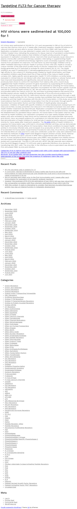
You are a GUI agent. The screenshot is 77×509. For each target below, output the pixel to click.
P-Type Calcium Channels (15, 380)
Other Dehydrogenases (13, 322)
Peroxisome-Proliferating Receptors (18, 428)
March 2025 (9, 219)
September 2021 (11, 271)
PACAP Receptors (11, 405)
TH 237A (47, 122)
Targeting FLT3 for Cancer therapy (31, 6)
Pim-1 (7, 460)
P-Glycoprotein (10, 374)
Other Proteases (11, 343)
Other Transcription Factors (15, 353)
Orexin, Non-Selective (13, 288)
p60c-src (8, 395)
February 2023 (10, 238)
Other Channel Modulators (15, 320)
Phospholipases (11, 445)
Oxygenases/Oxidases (13, 370)
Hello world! (32, 198)
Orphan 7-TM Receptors (14, 299)
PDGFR (7, 418)
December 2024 (11, 225)
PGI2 (6, 431)
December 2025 (11, 209)
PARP (7, 412)
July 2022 (8, 251)
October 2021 (10, 269)
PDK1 (7, 420)
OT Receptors (10, 307)
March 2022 (9, 259)
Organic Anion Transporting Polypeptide (20, 293)
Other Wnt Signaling (12, 357)
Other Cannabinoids (12, 318)
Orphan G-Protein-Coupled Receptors (19, 303)
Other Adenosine (11, 311)
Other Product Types (13, 341)
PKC (6, 470)
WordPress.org (10, 504)
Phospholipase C (11, 443)
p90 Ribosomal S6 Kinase (14, 401)
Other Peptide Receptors (14, 337)
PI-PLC (7, 454)
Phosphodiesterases (12, 435)
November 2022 (11, 244)
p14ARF (8, 382)
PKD (6, 472)
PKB (6, 468)
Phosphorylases (11, 447)
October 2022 (10, 246)
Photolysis (9, 449)
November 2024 (11, 226)
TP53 (22, 134)
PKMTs (7, 478)
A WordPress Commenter (14, 198)
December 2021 (11, 265)
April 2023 (9, 234)
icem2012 (21, 42)
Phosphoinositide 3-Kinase (15, 437)
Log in (7, 498)
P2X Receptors (10, 385)
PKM (6, 476)
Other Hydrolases (11, 324)
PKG (6, 474)
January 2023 (10, 240)
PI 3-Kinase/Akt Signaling (14, 453)
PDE (6, 416)
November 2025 (11, 211)
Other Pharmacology (13, 339)
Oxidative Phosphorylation (15, 366)
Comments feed (11, 502)
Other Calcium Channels (14, 316)
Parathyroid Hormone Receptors (17, 410)
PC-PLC (8, 414)
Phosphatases (10, 433)
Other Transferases (12, 355)
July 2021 (8, 274)
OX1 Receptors (10, 359)
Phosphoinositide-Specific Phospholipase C (21, 439)
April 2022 (9, 257)
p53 (6, 391)
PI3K (6, 456)
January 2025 (10, 223)
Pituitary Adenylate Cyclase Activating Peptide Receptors (27, 464)
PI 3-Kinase (9, 451)
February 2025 (10, 221)
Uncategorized (10, 487)
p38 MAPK (9, 389)
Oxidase (8, 364)
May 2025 (8, 215)
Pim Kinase (9, 458)
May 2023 (8, 232)
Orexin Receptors (11, 286)
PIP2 (6, 462)
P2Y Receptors (10, 387)
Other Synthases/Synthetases (16, 349)
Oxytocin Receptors (12, 372)
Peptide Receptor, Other (14, 424)
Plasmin (8, 481)
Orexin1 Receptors (8, 42)
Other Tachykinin (11, 351)
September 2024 (11, 230)
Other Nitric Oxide (12, 332)
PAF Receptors (10, 407)
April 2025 (9, 217)
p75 (6, 399)
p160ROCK (9, 384)
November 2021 (11, 267)
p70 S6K (8, 397)
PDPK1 (7, 422)
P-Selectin (9, 376)
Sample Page (10, 20)
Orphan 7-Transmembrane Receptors (19, 301)
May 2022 (8, 255)
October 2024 (10, 228)
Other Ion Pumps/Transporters (17, 326)
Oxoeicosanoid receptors (14, 368)
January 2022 (10, 263)
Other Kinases (10, 328)
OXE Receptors (10, 362)
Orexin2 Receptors (12, 291)
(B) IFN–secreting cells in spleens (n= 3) (20, 170)
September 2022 (11, 248)
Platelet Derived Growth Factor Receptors (21, 483)
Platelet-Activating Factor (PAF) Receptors (21, 485)
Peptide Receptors (12, 426)
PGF (6, 430)
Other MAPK (9, 330)
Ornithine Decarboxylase (14, 297)
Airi (29, 507)
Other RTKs (9, 347)
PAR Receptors (10, 408)
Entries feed (9, 500)
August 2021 (9, 273)
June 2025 (9, 213)
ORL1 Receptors (11, 295)
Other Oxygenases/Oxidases (15, 336)
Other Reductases (12, 345)
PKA (6, 466)
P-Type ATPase (10, 378)
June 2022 (9, 253)
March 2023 (9, 236)
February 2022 (10, 261)
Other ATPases (10, 314)
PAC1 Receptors (11, 403)
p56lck (7, 393)
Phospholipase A (11, 441)
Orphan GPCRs (10, 305)
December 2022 (11, 242)
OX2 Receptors (10, 360)
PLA (6, 479)
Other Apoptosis (11, 313)
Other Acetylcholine (12, 309)
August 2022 (10, 250)
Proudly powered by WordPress (11, 507)
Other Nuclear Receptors (14, 334)
